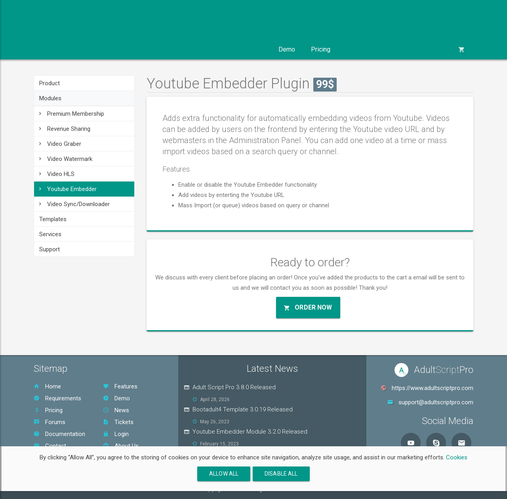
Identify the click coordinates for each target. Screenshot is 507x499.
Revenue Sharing (64, 128)
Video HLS (56, 174)
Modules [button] (102, 49)
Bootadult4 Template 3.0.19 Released (243, 409)
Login (116, 434)
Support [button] (248, 49)
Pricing (320, 49)
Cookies (456, 457)
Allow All (223, 473)
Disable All (281, 473)
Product (49, 83)
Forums (49, 422)
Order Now (308, 307)
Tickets (118, 422)
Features (120, 386)
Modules (50, 98)
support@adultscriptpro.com (435, 402)
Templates (53, 219)
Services (50, 234)
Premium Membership (71, 113)
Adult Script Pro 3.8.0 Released (234, 387)
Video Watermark (65, 159)
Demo (286, 49)
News (116, 410)
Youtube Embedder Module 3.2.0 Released (250, 431)
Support (49, 249)
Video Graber (60, 143)
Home (47, 386)
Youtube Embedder (68, 189)
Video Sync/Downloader (74, 204)
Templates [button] (152, 49)
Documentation (59, 434)
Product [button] (56, 49)
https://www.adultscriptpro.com (432, 388)
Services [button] (202, 49)
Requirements (57, 398)
